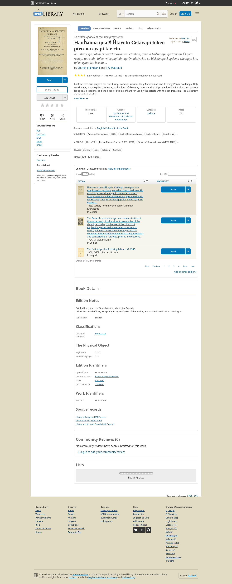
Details (117, 28)
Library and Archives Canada (89, 424)
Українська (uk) (173, 557)
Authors (72, 517)
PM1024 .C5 (100, 333)
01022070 (99, 380)
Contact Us (138, 514)
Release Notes (140, 524)
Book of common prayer (103, 37)
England (86, 150)
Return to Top (74, 532)
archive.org (112, 577)
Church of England (89, 68)
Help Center (139, 510)
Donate (171, 3)
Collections (73, 524)
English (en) (171, 521)
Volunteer (40, 514)
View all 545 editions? (119, 168)
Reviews (129, 28)
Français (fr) (171, 528)
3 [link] (173, 266)
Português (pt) (172, 542)
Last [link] (192, 266)
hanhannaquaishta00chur (107, 376)
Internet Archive (83, 420)
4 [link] (178, 266)
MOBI (39, 141)
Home (71, 510)
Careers (39, 521)
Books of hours (153, 134)
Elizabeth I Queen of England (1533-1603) (156, 142)
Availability (163, 181)
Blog (37, 524)
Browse (100, 13)
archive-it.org (128, 577)
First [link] (147, 266)
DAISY (39, 145)
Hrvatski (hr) (172, 535)
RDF (190, 496)
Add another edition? (185, 271)
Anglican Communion (98, 134)
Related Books (154, 28)
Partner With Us (43, 517)
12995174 (99, 384)
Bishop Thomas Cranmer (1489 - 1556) (116, 142)
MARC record (100, 417)
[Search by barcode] (164, 13)
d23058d (192, 575)
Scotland (117, 150)
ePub (39, 137)
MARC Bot (185, 38)
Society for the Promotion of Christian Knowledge (121, 116)
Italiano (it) (171, 539)
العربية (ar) (170, 510)
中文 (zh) (170, 560)
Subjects (72, 521)
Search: (178, 173)
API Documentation (110, 514)
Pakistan (106, 150)
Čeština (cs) (171, 514)
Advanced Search (76, 528)
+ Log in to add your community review (101, 452)
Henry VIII (90, 142)
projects (72, 577)
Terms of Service (43, 528)
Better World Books (46, 170)
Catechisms (168, 134)
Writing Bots (106, 521)
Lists (140, 28)
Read (49, 80)
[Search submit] (158, 13)
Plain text (41, 134)
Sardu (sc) (170, 550)
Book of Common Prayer (131, 134)
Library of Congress (85, 417)
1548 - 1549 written (90, 157)
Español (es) (171, 524)
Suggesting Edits (141, 517)
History (186, 41)
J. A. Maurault (114, 68)
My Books (79, 13)
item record (96, 420)
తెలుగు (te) (170, 553)
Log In (173, 13)
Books (71, 514)
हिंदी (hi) (169, 532)
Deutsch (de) (172, 517)
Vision (38, 510)
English (101, 128)
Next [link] (185, 266)
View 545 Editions (101, 28)
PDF (38, 130)
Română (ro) (172, 546)
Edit (194, 39)
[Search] (140, 14)
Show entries (85, 174)
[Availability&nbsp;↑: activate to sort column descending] (175, 181)
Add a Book (138, 521)
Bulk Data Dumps (109, 517)
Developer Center (109, 510)
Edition (81, 181)
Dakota (151, 113)
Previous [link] (156, 266)
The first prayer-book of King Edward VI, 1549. (111, 249)
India (96, 150)
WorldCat (41, 160)
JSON (196, 496)
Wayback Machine (97, 577)
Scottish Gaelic (121, 128)
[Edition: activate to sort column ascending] (115, 181)
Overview (84, 28)
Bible (113, 134)
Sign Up (185, 13)
